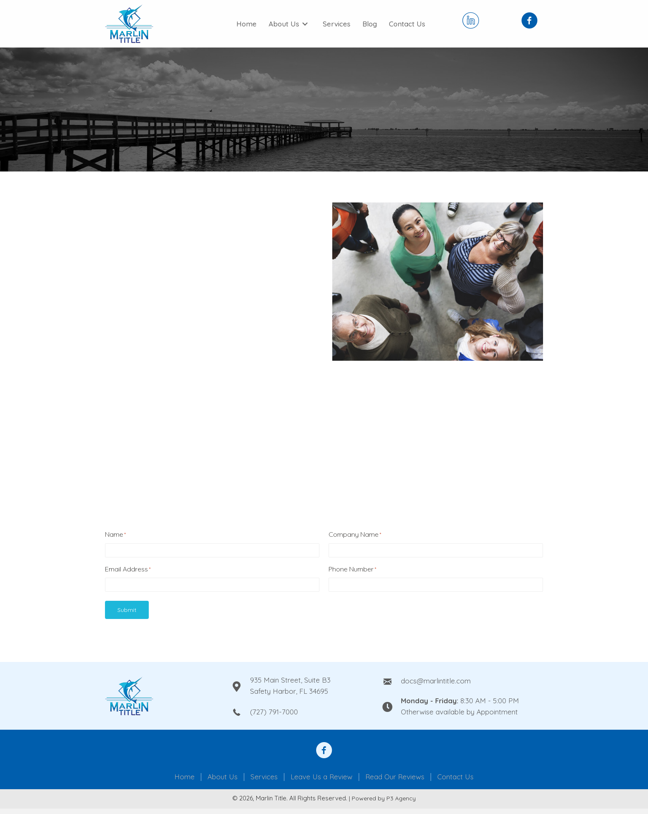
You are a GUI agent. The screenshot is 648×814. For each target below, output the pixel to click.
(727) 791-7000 (274, 711)
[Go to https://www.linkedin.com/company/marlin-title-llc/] (470, 21)
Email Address (127, 569)
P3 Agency (401, 798)
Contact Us (455, 777)
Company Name (355, 534)
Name (115, 534)
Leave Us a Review (322, 777)
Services (264, 777)
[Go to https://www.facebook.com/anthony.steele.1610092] (324, 751)
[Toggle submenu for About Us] (305, 23)
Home (184, 777)
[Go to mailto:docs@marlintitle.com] (462, 680)
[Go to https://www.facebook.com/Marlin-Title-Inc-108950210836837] (529, 21)
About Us (222, 777)
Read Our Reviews (394, 777)
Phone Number (352, 569)
